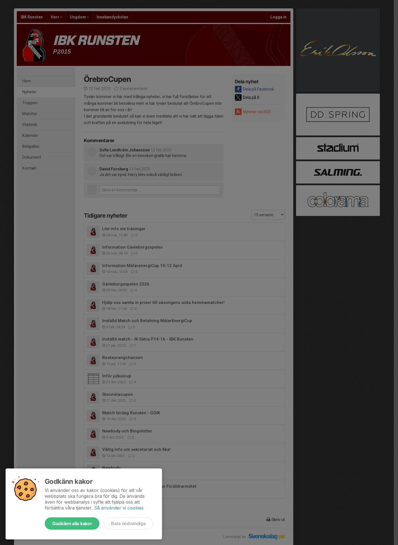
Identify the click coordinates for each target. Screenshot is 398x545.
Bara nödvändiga (128, 523)
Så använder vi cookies (119, 508)
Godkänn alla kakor (72, 523)
